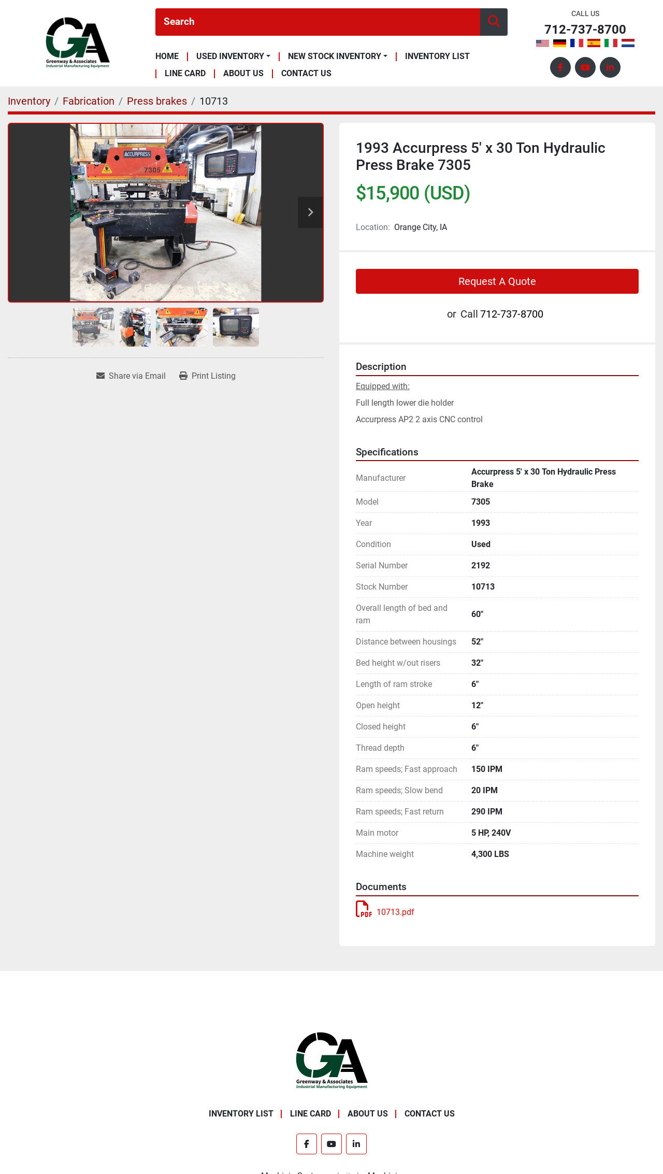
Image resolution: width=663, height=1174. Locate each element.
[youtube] (585, 67)
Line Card (185, 73)
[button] (233, 56)
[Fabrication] (88, 101)
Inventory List (437, 56)
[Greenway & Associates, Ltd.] (332, 1060)
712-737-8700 (585, 29)
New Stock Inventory (334, 56)
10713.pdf (385, 912)
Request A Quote (497, 281)
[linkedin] (610, 67)
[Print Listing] (207, 376)
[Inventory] (29, 101)
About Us (243, 73)
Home (167, 56)
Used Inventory (230, 56)
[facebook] (560, 67)
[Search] (317, 22)
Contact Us (306, 73)
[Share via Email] (131, 376)
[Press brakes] (157, 101)
